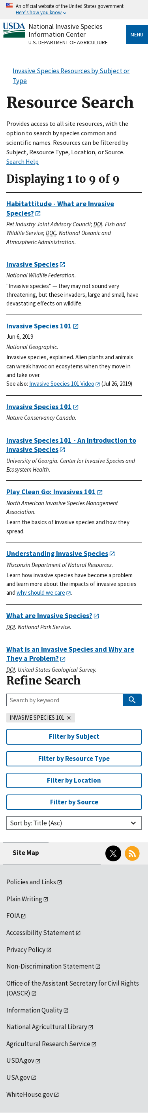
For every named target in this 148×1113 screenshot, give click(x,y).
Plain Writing (24, 899)
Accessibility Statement (40, 932)
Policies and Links (31, 882)
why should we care (41, 592)
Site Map (26, 852)
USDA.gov (20, 1060)
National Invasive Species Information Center (65, 30)
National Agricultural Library (46, 1026)
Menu (137, 34)
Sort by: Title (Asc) (36, 823)
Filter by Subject (74, 736)
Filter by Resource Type (74, 758)
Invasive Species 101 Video (61, 383)
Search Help (22, 161)
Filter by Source (74, 802)
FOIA (13, 915)
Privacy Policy (25, 949)
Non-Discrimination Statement (50, 966)
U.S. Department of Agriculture (68, 42)
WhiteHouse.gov (29, 1094)
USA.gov (18, 1077)
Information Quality (34, 1010)
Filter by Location (74, 780)
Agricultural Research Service (48, 1043)
